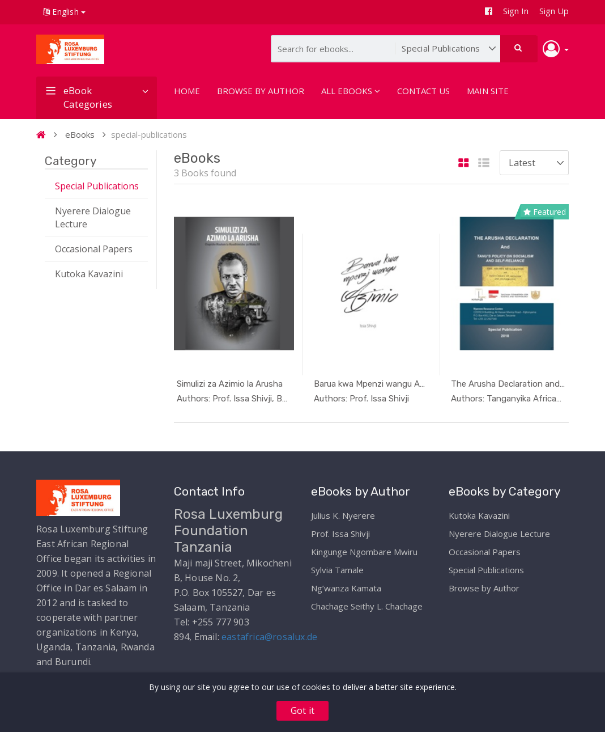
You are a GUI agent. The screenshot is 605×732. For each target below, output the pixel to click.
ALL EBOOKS (350, 90)
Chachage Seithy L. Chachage (367, 603)
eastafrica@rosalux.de (269, 634)
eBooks (80, 134)
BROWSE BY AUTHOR (260, 90)
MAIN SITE (488, 90)
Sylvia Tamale (337, 567)
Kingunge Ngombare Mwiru (364, 549)
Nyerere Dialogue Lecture (93, 217)
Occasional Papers (94, 249)
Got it (302, 710)
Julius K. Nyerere (343, 512)
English (64, 11)
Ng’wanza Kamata (346, 585)
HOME (187, 90)
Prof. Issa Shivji (340, 530)
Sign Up (554, 10)
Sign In (516, 10)
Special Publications (97, 186)
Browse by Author (484, 585)
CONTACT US (423, 90)
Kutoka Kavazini (89, 274)
